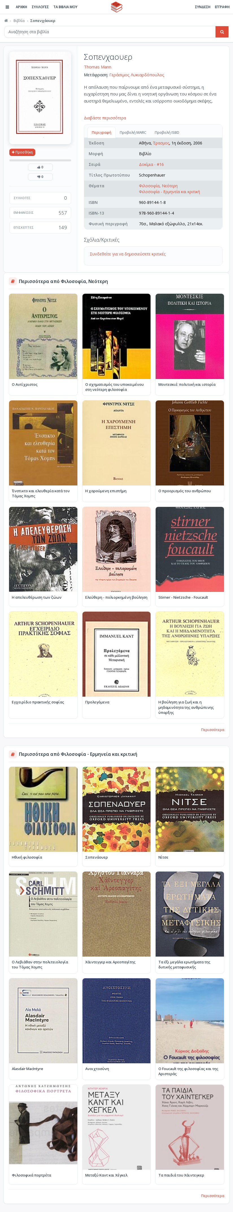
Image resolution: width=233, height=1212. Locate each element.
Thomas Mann (97, 67)
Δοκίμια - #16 (151, 164)
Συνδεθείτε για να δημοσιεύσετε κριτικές (128, 254)
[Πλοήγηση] (7, 7)
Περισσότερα (212, 729)
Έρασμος (161, 143)
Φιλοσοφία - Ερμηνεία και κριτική (169, 191)
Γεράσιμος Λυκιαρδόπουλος (136, 74)
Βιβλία (19, 20)
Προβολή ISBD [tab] (167, 132)
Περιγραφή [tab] (101, 132)
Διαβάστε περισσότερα (105, 118)
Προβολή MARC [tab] (133, 132)
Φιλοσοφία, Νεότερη (158, 185)
